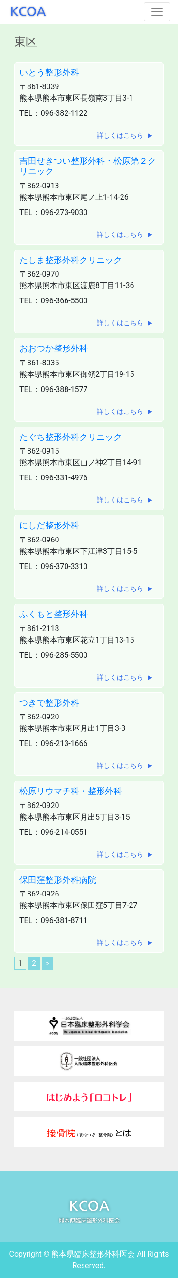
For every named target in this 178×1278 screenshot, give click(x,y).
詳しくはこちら (120, 135)
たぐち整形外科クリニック (70, 437)
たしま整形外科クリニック (70, 260)
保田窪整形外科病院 (57, 880)
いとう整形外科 (49, 72)
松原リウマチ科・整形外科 (70, 791)
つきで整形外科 (49, 703)
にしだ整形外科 (49, 525)
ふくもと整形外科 (53, 614)
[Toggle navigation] (157, 11)
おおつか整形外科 (53, 348)
